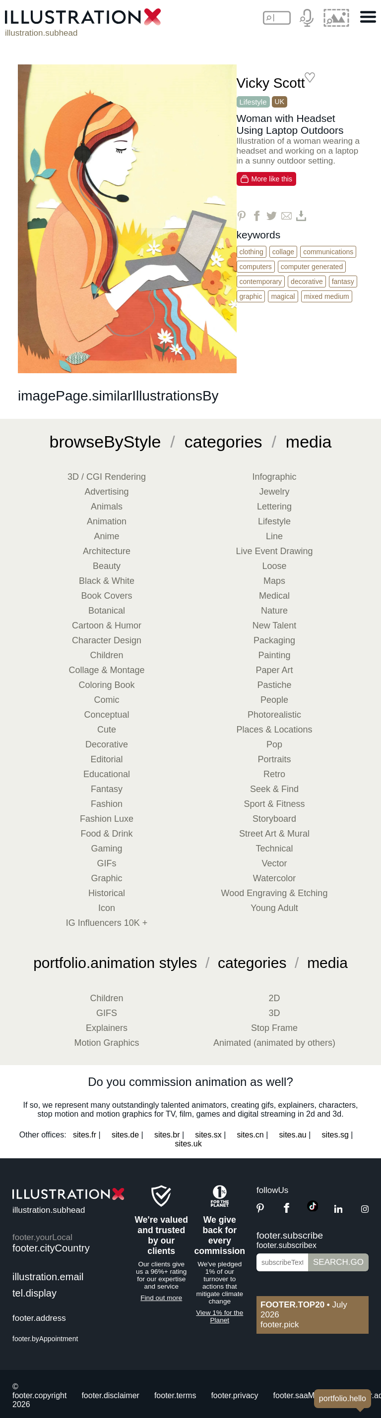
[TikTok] (312, 1208)
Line (274, 536)
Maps (274, 581)
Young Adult (274, 908)
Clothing (251, 252)
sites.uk (188, 1143)
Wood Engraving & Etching (274, 893)
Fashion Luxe (106, 819)
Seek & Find (274, 789)
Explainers (106, 1028)
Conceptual (106, 715)
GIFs (107, 863)
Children (106, 655)
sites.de (125, 1135)
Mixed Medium (326, 296)
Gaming (106, 848)
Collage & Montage (106, 670)
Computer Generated (312, 267)
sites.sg (335, 1135)
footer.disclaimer (110, 1395)
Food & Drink (106, 834)
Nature (274, 611)
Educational (106, 774)
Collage (283, 252)
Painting (274, 655)
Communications (328, 252)
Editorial (106, 759)
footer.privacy (234, 1395)
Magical (283, 296)
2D (274, 998)
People (274, 700)
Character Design (106, 640)
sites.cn (250, 1135)
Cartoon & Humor (106, 625)
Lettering (274, 506)
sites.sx (208, 1135)
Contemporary (261, 281)
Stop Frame (274, 1028)
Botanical (106, 611)
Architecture (106, 551)
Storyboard (274, 819)
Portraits (274, 759)
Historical (106, 893)
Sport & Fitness (274, 804)
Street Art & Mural (274, 834)
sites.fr (84, 1135)
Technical (274, 848)
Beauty (107, 566)
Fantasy (343, 281)
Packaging (274, 640)
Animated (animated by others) (274, 1043)
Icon (106, 908)
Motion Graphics (106, 1043)
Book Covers (106, 596)
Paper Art (274, 670)
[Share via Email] (286, 216)
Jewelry (274, 492)
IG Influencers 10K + (107, 923)
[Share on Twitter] (271, 216)
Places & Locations (274, 730)
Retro (274, 774)
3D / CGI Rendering (106, 477)
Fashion (107, 804)
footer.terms (175, 1395)
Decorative (307, 281)
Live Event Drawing (274, 551)
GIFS (106, 1013)
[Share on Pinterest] (242, 216)
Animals (107, 506)
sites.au (293, 1135)
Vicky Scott (271, 83)
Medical (274, 596)
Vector (274, 863)
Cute (106, 730)
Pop (274, 744)
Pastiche (274, 685)
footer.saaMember (305, 1395)
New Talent (275, 625)
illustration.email (47, 1276)
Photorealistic (274, 715)
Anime (106, 536)
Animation (107, 521)
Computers (256, 267)
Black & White (106, 581)
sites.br (167, 1135)
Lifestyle (253, 102)
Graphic (251, 296)
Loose (274, 566)
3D (274, 1013)
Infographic (274, 477)
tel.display (34, 1293)
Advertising (106, 492)
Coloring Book (106, 685)
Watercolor (274, 878)
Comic (106, 700)
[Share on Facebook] (257, 216)
